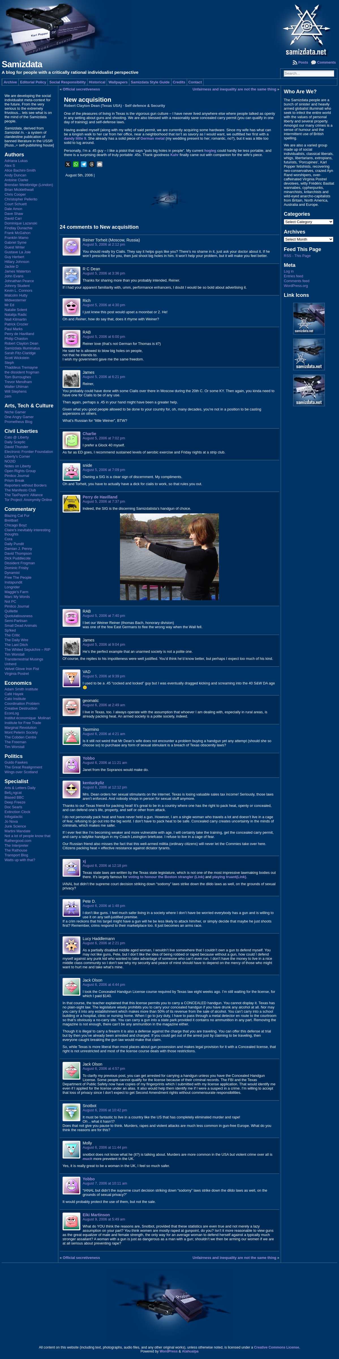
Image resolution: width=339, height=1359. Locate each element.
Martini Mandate (18, 831)
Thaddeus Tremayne (21, 367)
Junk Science (15, 826)
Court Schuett (16, 204)
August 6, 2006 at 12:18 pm (105, 865)
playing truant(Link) (229, 877)
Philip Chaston (16, 338)
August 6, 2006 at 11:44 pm (105, 1147)
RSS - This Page (297, 256)
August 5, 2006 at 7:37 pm (104, 501)
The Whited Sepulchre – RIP (27, 649)
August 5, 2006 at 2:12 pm (104, 244)
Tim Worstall (14, 654)
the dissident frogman (22, 372)
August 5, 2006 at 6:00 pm (104, 336)
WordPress (169, 1351)
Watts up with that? (20, 860)
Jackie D (11, 266)
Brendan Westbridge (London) (29, 185)
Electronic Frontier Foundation (29, 452)
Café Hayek (14, 694)
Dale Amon (13, 209)
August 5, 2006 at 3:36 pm (104, 273)
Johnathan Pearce (19, 281)
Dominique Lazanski (21, 223)
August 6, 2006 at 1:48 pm (104, 906)
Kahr (174, 155)
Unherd (10, 664)
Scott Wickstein (17, 358)
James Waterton (18, 271)
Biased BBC (14, 797)
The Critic (12, 635)
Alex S (10, 165)
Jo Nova (11, 821)
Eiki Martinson (96, 1215)
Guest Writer (15, 247)
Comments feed (296, 281)
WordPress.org (296, 286)
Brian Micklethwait (19, 189)
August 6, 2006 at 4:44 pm (104, 984)
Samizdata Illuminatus (22, 348)
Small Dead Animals (21, 625)
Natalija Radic (16, 314)
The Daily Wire (16, 640)
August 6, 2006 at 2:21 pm (104, 943)
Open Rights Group (20, 471)
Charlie (89, 433)
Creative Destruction (21, 708)
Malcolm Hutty (16, 295)
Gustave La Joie (18, 252)
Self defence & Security (145, 105)
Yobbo (89, 758)
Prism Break (14, 480)
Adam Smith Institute (21, 689)
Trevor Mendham (18, 382)
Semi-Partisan (16, 621)
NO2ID (10, 461)
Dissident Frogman (20, 563)
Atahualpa (190, 1351)
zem (8, 396)
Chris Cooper (15, 194)
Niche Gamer (15, 412)
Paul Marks (14, 329)
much (87, 1159)
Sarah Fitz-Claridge (20, 353)
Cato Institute (15, 699)
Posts (303, 62)
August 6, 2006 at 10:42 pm (105, 1110)
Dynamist (12, 573)
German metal (152, 138)
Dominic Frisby (17, 568)
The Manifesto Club (20, 490)
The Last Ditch (16, 645)
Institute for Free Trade (23, 723)
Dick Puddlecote (18, 558)
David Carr (13, 218)
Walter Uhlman (16, 386)
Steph (9, 362)
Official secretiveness (81, 89)
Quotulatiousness (19, 616)
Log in (289, 271)
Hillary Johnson (17, 262)
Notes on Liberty (18, 466)
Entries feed (293, 276)
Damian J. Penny (18, 548)
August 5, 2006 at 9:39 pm (104, 676)
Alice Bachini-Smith (20, 170)
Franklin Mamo (17, 237)
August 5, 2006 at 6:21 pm (104, 377)
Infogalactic (14, 816)
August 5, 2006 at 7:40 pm (104, 615)
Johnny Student (17, 286)
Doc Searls (13, 807)
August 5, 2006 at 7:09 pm (104, 470)
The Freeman (15, 742)
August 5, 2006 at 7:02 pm (104, 438)
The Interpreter (17, 845)
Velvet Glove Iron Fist (22, 669)
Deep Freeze (15, 802)
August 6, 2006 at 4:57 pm (104, 1068)
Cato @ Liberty (17, 437)
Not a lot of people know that (27, 836)
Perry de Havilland (19, 334)
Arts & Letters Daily (20, 788)
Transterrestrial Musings (24, 659)
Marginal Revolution (21, 727)
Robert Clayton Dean (21, 343)
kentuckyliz (93, 783)
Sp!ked (10, 630)
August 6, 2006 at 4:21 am (104, 734)
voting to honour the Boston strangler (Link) (166, 877)
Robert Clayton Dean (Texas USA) (93, 105)
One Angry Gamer (19, 417)
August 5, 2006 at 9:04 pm (104, 644)
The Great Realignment (23, 767)
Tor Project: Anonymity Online (28, 500)
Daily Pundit (14, 544)
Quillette (11, 611)
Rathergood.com (18, 841)
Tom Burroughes (18, 377)
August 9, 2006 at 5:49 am (104, 1219)
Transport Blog (16, 855)
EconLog (12, 713)
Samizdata (22, 64)
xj (84, 861)
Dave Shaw (14, 213)
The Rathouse (16, 850)
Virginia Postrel (17, 673)
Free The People (18, 577)
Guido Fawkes (16, 762)
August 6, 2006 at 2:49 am (104, 705)
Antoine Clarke (16, 180)
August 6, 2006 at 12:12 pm (105, 787)
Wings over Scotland (21, 772)
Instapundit (13, 582)
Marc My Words (17, 597)
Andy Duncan (15, 175)
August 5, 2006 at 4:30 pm (104, 305)
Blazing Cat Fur (17, 515)
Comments (326, 62)
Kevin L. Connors (18, 290)
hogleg (210, 150)
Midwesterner (15, 300)
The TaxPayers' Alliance (24, 495)
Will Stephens (16, 391)
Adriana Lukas (16, 161)
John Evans (14, 276)
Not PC (10, 601)
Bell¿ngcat (13, 792)
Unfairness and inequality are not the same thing (234, 89)
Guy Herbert (14, 257)
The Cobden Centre (20, 737)
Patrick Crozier (16, 324)
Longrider (12, 587)
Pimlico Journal (17, 476)
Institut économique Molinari (28, 718)
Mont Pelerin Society (21, 732)
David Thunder (16, 447)
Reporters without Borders (26, 485)
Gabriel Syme (16, 242)
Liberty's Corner (17, 456)
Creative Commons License (276, 1347)
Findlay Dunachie (19, 228)
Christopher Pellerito (21, 199)
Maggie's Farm (16, 592)
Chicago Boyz (16, 525)
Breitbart (11, 520)
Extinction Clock (17, 812)
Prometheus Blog (18, 422)
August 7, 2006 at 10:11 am (105, 1183)
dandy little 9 (75, 138)
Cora (8, 539)
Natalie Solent (16, 310)
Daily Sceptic (15, 442)
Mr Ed (9, 305)
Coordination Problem (22, 703)
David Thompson (18, 553)
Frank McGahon (18, 233)
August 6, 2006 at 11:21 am (105, 762)
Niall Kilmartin (16, 319)
